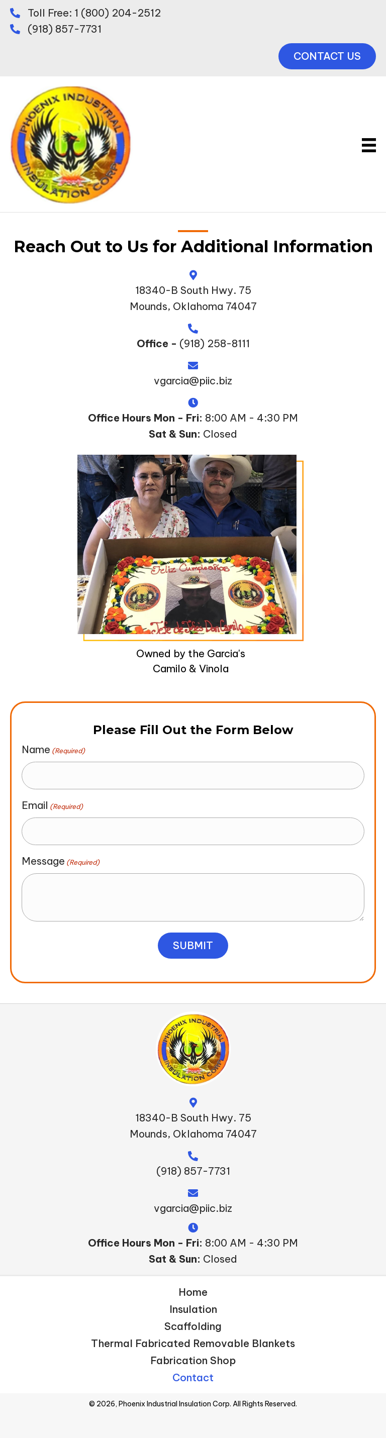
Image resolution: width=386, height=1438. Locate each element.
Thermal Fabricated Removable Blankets (193, 1339)
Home (193, 1288)
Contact (193, 1373)
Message (61, 856)
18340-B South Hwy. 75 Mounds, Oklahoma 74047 (193, 1121)
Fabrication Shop (193, 1356)
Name (53, 749)
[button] (327, 56)
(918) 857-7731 (65, 29)
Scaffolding (193, 1322)
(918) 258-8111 (214, 343)
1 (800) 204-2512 (117, 13)
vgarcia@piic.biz (193, 380)
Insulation (193, 1305)
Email (52, 802)
